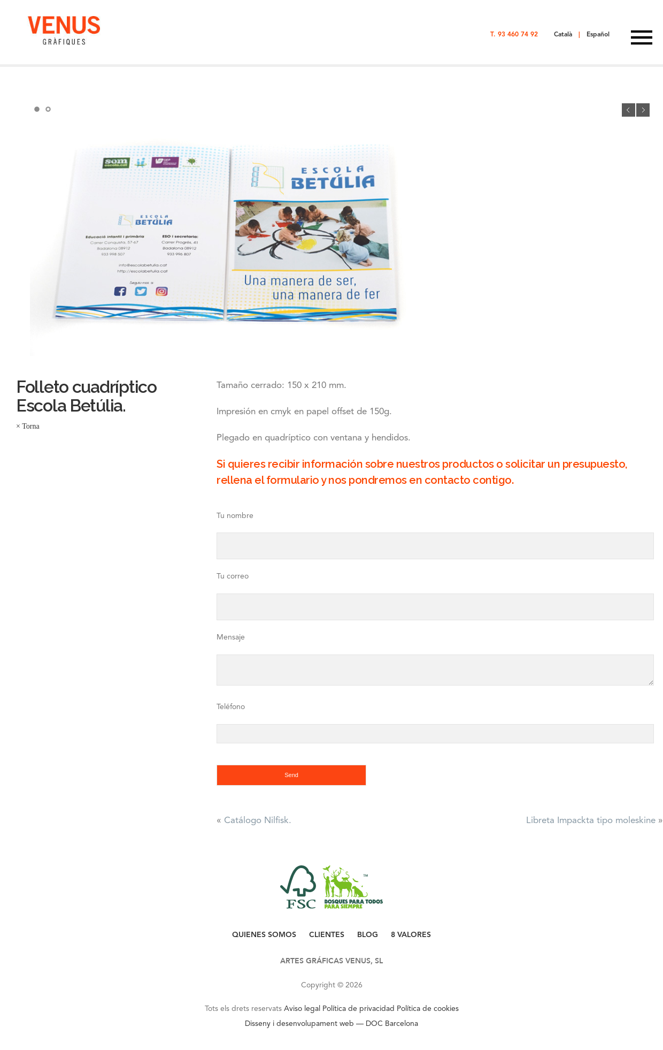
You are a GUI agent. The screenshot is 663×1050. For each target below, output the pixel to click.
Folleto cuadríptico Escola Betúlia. (86, 396)
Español (598, 34)
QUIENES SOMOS (264, 934)
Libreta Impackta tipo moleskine (591, 820)
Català (563, 34)
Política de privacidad (358, 1008)
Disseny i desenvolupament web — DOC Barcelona (331, 1023)
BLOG (367, 934)
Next (643, 110)
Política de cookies (428, 1008)
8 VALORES (411, 934)
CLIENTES (326, 934)
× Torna (28, 426)
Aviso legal (302, 1008)
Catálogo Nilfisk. (257, 820)
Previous (628, 110)
